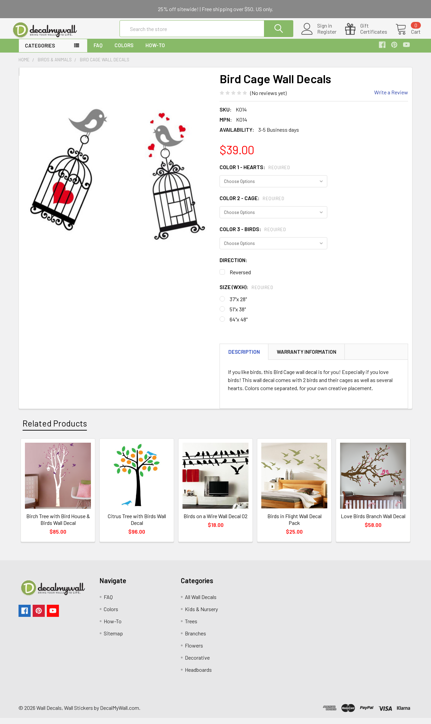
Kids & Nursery (201, 615)
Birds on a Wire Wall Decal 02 (215, 522)
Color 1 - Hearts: (255, 173)
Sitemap (113, 639)
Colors (123, 51)
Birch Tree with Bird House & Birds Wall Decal (58, 525)
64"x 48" (238, 325)
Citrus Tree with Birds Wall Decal (137, 525)
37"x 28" (238, 305)
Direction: (233, 266)
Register (318, 36)
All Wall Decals (201, 603)
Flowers (194, 651)
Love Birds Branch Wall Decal (373, 522)
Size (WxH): (246, 293)
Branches (195, 639)
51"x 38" (238, 315)
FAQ (98, 51)
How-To (155, 51)
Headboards (198, 675)
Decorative (197, 663)
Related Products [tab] (55, 429)
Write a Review (391, 98)
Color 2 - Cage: (252, 204)
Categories (40, 52)
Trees (191, 627)
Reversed (240, 278)
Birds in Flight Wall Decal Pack (294, 525)
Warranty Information (306, 358)
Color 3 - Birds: (253, 235)
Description (244, 358)
